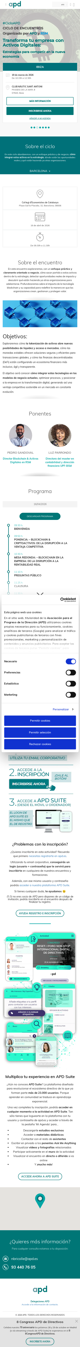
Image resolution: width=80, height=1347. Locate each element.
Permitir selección (40, 732)
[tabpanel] (40, 93)
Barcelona (40, 171)
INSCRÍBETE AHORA (40, 1341)
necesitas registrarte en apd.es (47, 856)
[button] (31, 127)
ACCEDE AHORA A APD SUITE (40, 1176)
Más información (40, 101)
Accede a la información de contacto (40, 1304)
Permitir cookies (40, 720)
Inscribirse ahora (40, 111)
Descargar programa (40, 516)
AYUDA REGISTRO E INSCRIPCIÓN (40, 913)
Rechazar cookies (40, 744)
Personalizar (61, 709)
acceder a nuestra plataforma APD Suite (44, 885)
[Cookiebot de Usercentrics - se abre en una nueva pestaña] (60, 599)
